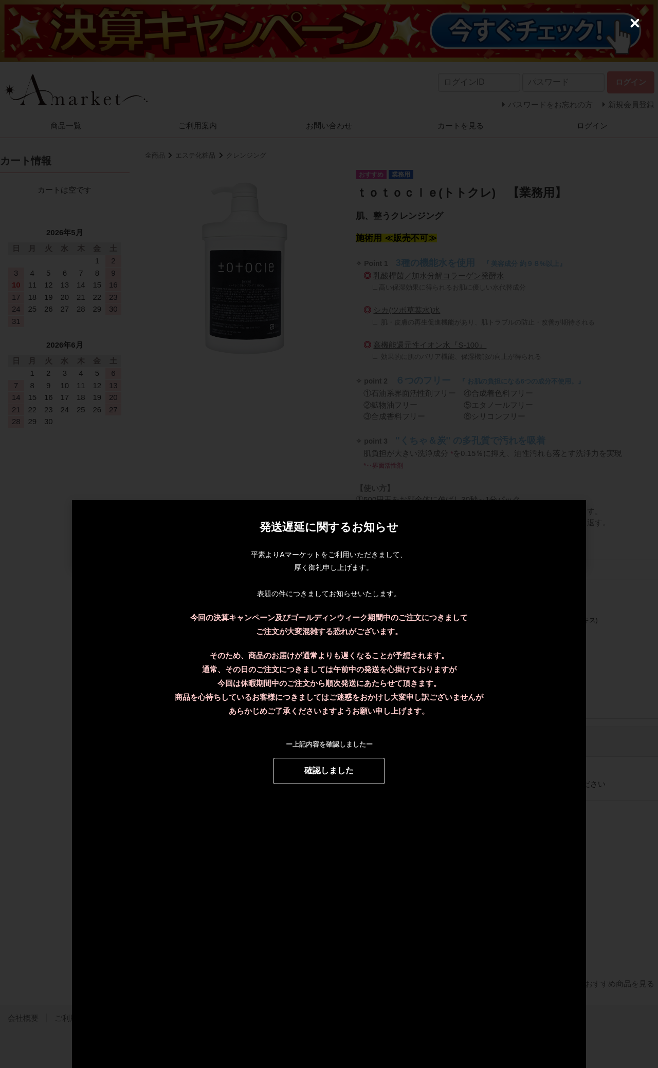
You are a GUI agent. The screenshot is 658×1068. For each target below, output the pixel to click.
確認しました (329, 770)
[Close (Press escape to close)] (635, 23)
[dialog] (329, 534)
